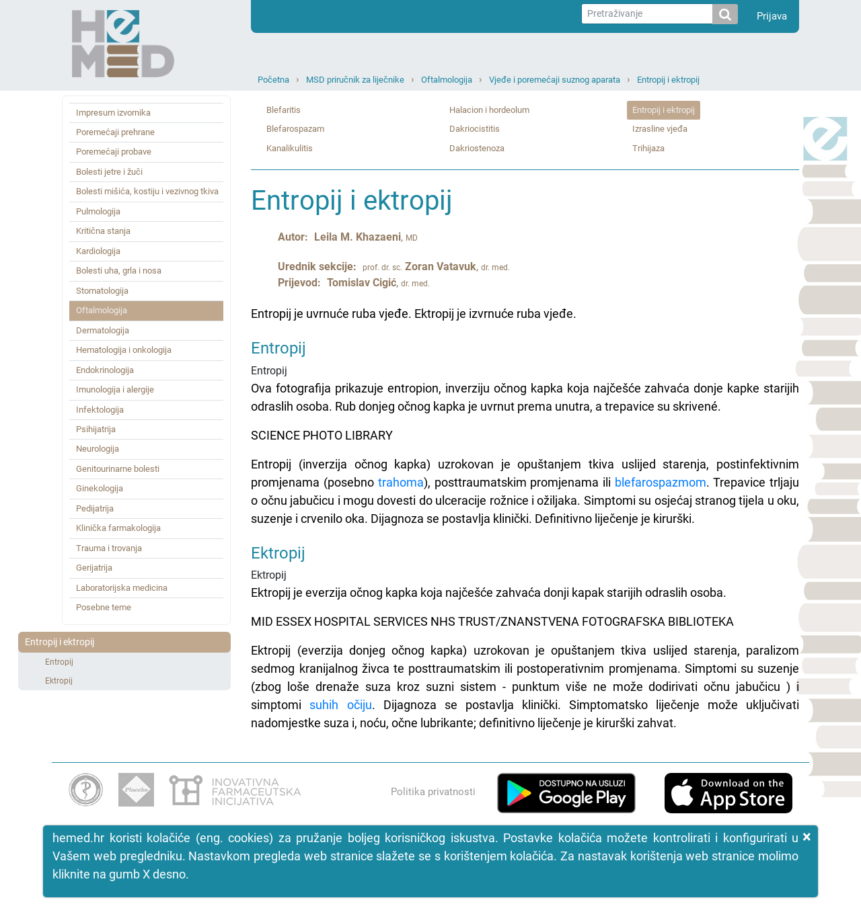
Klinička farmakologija (118, 528)
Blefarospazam (295, 129)
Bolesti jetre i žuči (109, 172)
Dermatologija (102, 330)
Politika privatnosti (433, 792)
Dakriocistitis (474, 129)
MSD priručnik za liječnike (355, 80)
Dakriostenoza (476, 148)
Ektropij (59, 681)
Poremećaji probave (113, 152)
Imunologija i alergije (115, 389)
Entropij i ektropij (668, 80)
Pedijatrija (95, 508)
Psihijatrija (96, 429)
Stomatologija (102, 291)
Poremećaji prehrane (115, 132)
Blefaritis (283, 110)
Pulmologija (98, 211)
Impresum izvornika (113, 113)
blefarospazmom (660, 482)
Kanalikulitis (289, 148)
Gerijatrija (94, 568)
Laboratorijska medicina (121, 588)
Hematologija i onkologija (124, 350)
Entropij (59, 662)
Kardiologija (98, 251)
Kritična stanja (103, 231)
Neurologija (97, 449)
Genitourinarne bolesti (117, 469)
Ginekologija (99, 488)
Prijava (772, 16)
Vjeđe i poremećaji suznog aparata (554, 80)
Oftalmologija (446, 80)
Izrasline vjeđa (659, 129)
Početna (273, 80)
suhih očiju (340, 705)
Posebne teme (103, 607)
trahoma (401, 482)
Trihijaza (648, 148)
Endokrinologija (105, 370)
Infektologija (100, 410)
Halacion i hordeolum (489, 110)
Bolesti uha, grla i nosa (118, 270)
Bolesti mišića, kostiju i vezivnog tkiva (147, 191)
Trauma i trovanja (109, 548)
